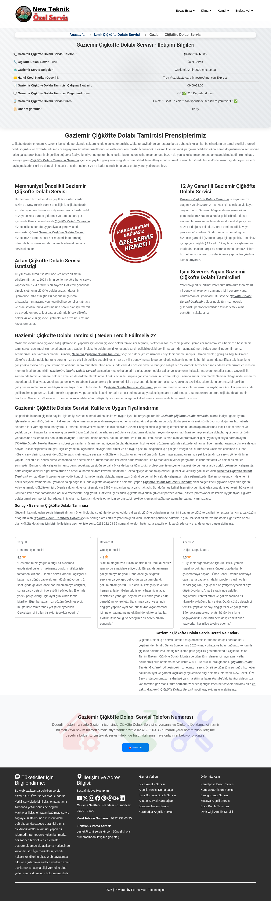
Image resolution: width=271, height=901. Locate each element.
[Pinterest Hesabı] (103, 799)
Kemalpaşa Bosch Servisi (217, 784)
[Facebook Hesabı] (97, 799)
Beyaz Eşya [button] (185, 10)
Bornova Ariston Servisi (154, 806)
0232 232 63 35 (121, 818)
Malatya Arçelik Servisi (215, 800)
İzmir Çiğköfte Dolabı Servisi (117, 34)
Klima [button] (206, 10)
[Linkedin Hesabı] (122, 799)
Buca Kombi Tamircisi (215, 806)
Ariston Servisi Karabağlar (156, 800)
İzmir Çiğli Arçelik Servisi (217, 811)
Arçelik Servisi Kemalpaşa (156, 789)
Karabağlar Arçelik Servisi (156, 811)
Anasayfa (76, 34)
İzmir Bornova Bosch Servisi (157, 795)
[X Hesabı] (85, 799)
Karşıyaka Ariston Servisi (217, 789)
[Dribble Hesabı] (110, 799)
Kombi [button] (223, 10)
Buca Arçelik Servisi (152, 784)
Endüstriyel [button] (244, 10)
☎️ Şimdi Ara (135, 747)
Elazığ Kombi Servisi (214, 795)
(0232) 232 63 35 (195, 54)
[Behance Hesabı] (116, 799)
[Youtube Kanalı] (79, 799)
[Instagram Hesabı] (91, 799)
